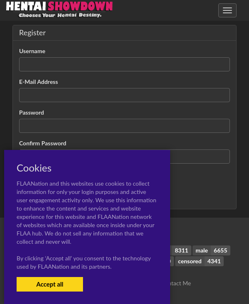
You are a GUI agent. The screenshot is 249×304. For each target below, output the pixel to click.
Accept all (49, 284)
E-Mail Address (38, 81)
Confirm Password (42, 143)
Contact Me (176, 283)
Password (31, 112)
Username (32, 50)
